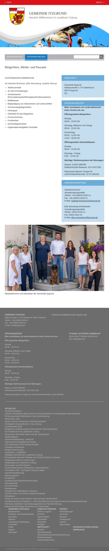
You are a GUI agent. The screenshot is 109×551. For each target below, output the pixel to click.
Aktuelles (10, 408)
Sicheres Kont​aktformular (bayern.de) (69, 314)
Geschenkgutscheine (45, 540)
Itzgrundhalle (65, 524)
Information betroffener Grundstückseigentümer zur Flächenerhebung (33, 504)
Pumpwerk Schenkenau (14, 447)
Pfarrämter (41, 522)
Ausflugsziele (65, 519)
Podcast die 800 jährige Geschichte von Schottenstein (27, 506)
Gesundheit (42, 519)
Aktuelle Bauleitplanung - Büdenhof (19, 439)
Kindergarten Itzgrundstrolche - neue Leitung (23, 424)
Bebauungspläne (12, 475)
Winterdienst (10, 496)
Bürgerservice (15, 57)
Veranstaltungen (66, 511)
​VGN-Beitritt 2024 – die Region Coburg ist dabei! (25, 470)
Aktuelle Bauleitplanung (14, 473)
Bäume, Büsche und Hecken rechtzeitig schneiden (25, 421)
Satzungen (12, 532)
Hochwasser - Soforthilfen (15, 452)
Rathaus (11, 519)
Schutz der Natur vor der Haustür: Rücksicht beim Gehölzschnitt (31, 499)
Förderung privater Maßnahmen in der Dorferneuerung (27, 416)
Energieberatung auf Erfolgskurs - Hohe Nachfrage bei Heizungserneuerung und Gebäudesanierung (46, 501)
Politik (10, 527)
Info (9, 2)
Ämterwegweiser (36, 57)
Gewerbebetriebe (44, 532)
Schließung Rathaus (13, 411)
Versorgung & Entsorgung (19, 522)
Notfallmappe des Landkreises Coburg (20, 463)
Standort (40, 530)
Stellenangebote (11, 437)
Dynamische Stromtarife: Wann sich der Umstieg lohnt (27, 434)
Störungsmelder (11, 483)
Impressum (78, 530)
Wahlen (11, 530)
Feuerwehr (12, 524)
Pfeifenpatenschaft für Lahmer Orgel (20, 460)
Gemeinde (12, 517)
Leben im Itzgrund (46, 509)
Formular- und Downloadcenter (21, 514)
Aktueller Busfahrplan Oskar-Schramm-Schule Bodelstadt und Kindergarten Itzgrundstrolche (42, 414)
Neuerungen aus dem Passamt (17, 465)
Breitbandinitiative (44, 537)
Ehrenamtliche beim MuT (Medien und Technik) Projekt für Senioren (32, 457)
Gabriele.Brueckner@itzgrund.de (85, 201)
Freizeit (64, 509)
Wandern (63, 517)
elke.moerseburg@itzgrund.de (84, 217)
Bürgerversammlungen (14, 450)
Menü (99, 2)
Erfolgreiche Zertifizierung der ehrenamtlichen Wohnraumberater (31, 429)
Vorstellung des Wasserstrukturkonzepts (21, 481)
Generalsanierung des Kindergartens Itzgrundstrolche (27, 468)
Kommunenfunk (11, 486)
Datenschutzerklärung (85, 527)
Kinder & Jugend (44, 511)
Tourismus (64, 514)
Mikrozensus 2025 (12, 419)
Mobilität (40, 524)
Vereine (63, 522)
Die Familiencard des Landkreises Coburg (22, 432)
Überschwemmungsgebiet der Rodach (20, 442)
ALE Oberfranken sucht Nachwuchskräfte (22, 444)
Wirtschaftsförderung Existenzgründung (53, 535)
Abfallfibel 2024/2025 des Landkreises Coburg (24, 455)
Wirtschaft (43, 527)
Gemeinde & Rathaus (18, 509)
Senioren (41, 514)
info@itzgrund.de (18, 325)
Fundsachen (10, 478)
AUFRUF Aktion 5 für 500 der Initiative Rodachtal (25, 493)
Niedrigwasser (10, 488)
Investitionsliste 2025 (13, 426)
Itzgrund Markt (43, 517)
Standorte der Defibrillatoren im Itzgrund (21, 491)
